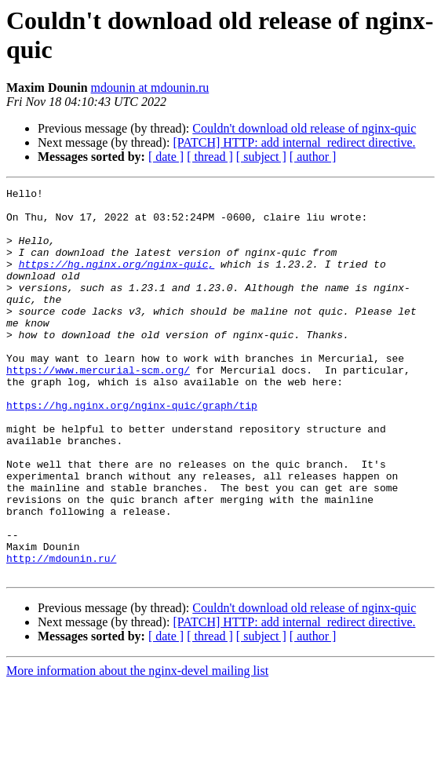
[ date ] (166, 156)
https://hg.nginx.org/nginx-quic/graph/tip (131, 450)
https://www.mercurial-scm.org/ (98, 407)
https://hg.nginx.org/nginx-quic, (117, 280)
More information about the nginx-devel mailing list (137, 748)
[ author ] (313, 156)
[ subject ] (261, 156)
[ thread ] (210, 156)
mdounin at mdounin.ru (150, 87)
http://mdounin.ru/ (61, 633)
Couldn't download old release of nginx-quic (304, 128)
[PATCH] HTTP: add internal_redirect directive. (294, 142)
